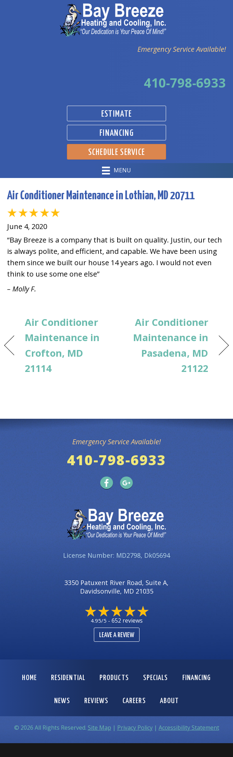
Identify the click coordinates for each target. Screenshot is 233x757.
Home (29, 677)
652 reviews (127, 620)
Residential (68, 677)
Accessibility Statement (189, 727)
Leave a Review (116, 635)
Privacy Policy (135, 727)
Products (114, 677)
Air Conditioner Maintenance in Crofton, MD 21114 (62, 345)
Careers (134, 701)
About (169, 701)
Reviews (96, 701)
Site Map (99, 727)
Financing (196, 677)
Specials (155, 677)
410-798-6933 (185, 82)
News (62, 701)
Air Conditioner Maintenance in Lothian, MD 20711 (101, 196)
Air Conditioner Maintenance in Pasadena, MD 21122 (165, 345)
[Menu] (116, 170)
